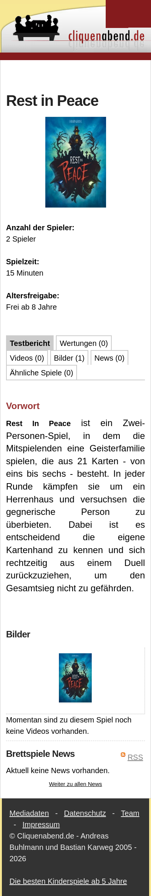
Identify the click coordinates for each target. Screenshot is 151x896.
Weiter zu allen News (75, 784)
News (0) (109, 358)
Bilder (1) (69, 358)
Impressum (41, 824)
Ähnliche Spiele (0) (41, 373)
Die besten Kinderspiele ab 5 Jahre (68, 881)
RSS (135, 757)
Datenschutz (85, 813)
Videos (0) (27, 358)
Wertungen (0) (84, 343)
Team (130, 813)
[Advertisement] (77, 75)
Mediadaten (29, 813)
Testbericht (30, 343)
